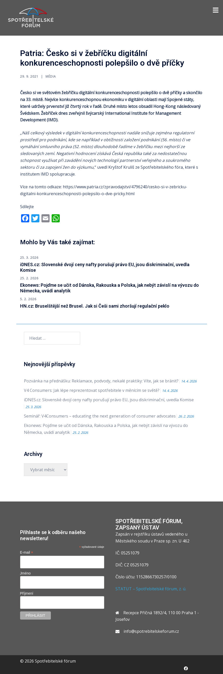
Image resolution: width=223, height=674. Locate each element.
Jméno (25, 573)
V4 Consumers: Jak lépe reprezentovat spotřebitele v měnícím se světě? (91, 390)
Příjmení (26, 593)
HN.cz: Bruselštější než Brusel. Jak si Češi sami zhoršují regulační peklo (94, 306)
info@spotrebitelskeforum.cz (151, 631)
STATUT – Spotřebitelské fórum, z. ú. (150, 589)
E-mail (26, 552)
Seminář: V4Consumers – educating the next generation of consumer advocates (100, 416)
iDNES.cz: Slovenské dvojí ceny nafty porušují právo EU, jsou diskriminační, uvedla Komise (109, 400)
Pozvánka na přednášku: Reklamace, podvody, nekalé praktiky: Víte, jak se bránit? (101, 381)
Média (51, 76)
